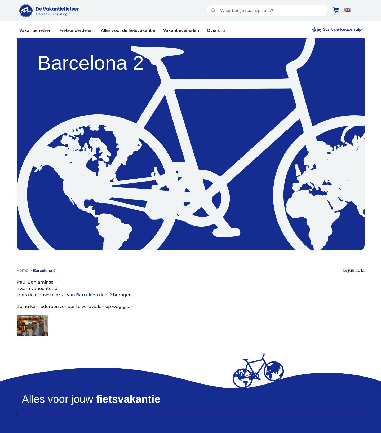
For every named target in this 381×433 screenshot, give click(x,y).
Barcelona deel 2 (94, 294)
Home (23, 270)
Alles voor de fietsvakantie (128, 30)
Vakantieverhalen (181, 30)
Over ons (216, 30)
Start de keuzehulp (342, 29)
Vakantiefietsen (35, 30)
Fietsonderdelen (76, 30)
